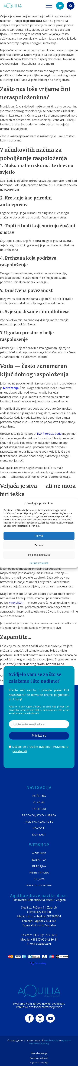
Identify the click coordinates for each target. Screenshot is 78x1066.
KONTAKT (39, 834)
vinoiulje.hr (16, 603)
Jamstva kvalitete (39, 821)
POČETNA (39, 796)
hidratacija (11, 388)
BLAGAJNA (39, 866)
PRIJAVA (39, 879)
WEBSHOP (39, 853)
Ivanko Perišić (52, 1040)
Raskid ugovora (39, 885)
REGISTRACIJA (39, 872)
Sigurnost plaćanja (39, 1062)
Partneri (39, 808)
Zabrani (39, 545)
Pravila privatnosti (39, 1058)
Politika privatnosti (39, 562)
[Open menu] (49, 6)
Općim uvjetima (40, 747)
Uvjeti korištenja (39, 1053)
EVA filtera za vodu (49, 434)
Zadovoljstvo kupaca (39, 815)
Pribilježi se (39, 735)
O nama (39, 802)
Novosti (39, 828)
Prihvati (39, 535)
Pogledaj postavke (39, 554)
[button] (60, 6)
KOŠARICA (39, 859)
